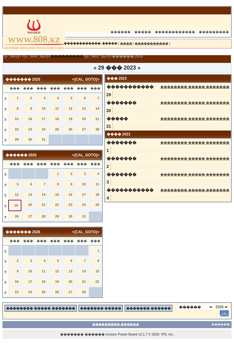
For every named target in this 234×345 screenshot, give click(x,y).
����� (142, 32)
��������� (214, 32)
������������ (175, 32)
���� (126, 43)
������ (121, 32)
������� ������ (148, 308)
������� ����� (100, 308)
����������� (151, 43)
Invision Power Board (121, 334)
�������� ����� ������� (194, 87)
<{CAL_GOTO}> (86, 79)
